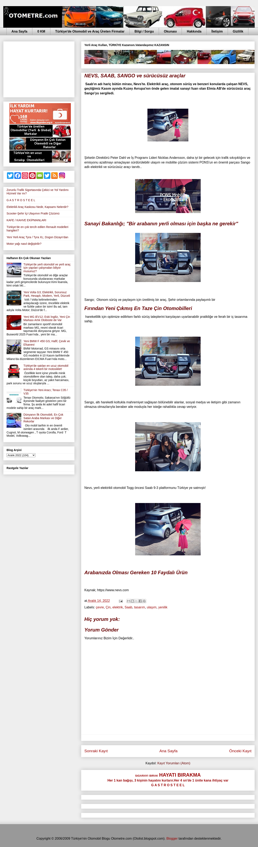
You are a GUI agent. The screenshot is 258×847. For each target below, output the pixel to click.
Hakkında (194, 31)
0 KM (41, 31)
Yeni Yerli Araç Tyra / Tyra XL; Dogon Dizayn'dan (37, 237)
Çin (108, 607)
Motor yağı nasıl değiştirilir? (24, 243)
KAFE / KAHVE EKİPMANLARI (26, 220)
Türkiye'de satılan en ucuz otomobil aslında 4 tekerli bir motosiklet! (46, 367)
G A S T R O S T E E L (21, 200)
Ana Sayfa (19, 31)
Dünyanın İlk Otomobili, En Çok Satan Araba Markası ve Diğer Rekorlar (43, 418)
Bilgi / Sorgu (144, 31)
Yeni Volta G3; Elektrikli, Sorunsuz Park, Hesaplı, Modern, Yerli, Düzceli (47, 294)
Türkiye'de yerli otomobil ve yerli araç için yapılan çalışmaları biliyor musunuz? (47, 268)
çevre (100, 607)
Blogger (172, 838)
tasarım (139, 607)
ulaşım (151, 607)
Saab (128, 607)
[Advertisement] (39, 68)
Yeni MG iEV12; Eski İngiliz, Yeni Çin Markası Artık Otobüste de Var (47, 318)
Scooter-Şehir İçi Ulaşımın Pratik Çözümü (33, 213)
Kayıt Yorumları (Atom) (173, 763)
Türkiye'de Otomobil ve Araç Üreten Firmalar (89, 31)
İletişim (217, 31)
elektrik (117, 607)
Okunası (170, 31)
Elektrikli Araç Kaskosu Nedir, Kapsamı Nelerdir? (37, 207)
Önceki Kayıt (240, 751)
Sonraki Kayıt (96, 751)
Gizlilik (238, 31)
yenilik (162, 607)
